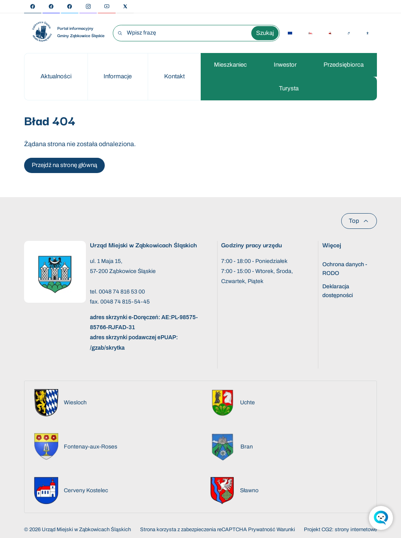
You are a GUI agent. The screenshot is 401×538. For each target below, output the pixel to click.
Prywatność (261, 529)
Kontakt (174, 76)
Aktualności (56, 76)
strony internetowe (356, 529)
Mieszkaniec (230, 64)
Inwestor (285, 64)
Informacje (118, 76)
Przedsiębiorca (344, 64)
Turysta (289, 88)
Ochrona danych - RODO (344, 268)
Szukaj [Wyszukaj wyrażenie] (265, 33)
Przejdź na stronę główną (64, 165)
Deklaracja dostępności (337, 290)
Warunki (286, 529)
